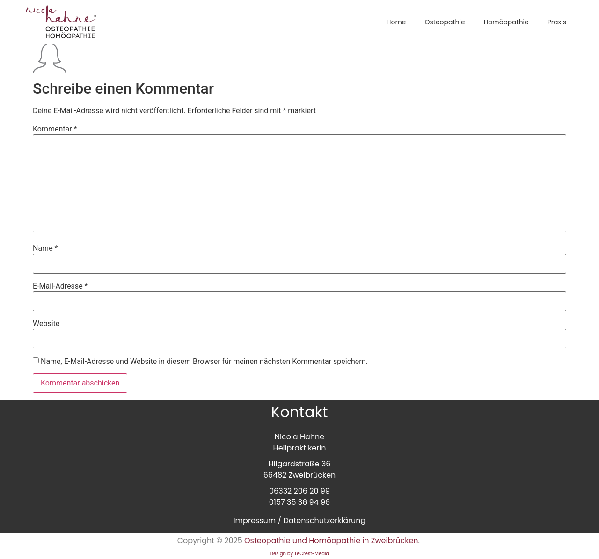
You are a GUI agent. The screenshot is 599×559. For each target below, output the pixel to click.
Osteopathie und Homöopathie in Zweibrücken (331, 540)
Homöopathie (506, 22)
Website (46, 323)
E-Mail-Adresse (60, 286)
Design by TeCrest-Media (299, 553)
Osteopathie (444, 22)
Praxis (557, 22)
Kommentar (55, 129)
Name (45, 248)
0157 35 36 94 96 (299, 502)
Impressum (255, 520)
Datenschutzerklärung (324, 520)
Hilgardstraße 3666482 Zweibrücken (299, 469)
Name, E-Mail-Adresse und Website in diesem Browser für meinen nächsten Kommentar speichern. (204, 361)
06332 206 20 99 (299, 491)
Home (396, 22)
